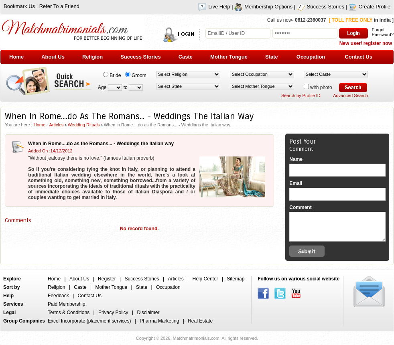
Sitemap (235, 279)
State (141, 287)
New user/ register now (365, 43)
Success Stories (320, 7)
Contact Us (90, 295)
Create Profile (369, 7)
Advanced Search (350, 95)
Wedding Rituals (84, 124)
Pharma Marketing (159, 321)
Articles (56, 124)
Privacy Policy (113, 312)
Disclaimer (148, 312)
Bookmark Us (19, 6)
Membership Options (263, 7)
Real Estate (200, 321)
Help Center (205, 279)
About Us (79, 279)
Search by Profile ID (301, 95)
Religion (56, 287)
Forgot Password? (383, 32)
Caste (80, 287)
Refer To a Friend (59, 6)
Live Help (214, 7)
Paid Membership (66, 304)
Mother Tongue (111, 287)
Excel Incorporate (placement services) (89, 321)
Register (107, 279)
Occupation (168, 287)
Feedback (58, 295)
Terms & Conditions (68, 312)
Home (39, 124)
